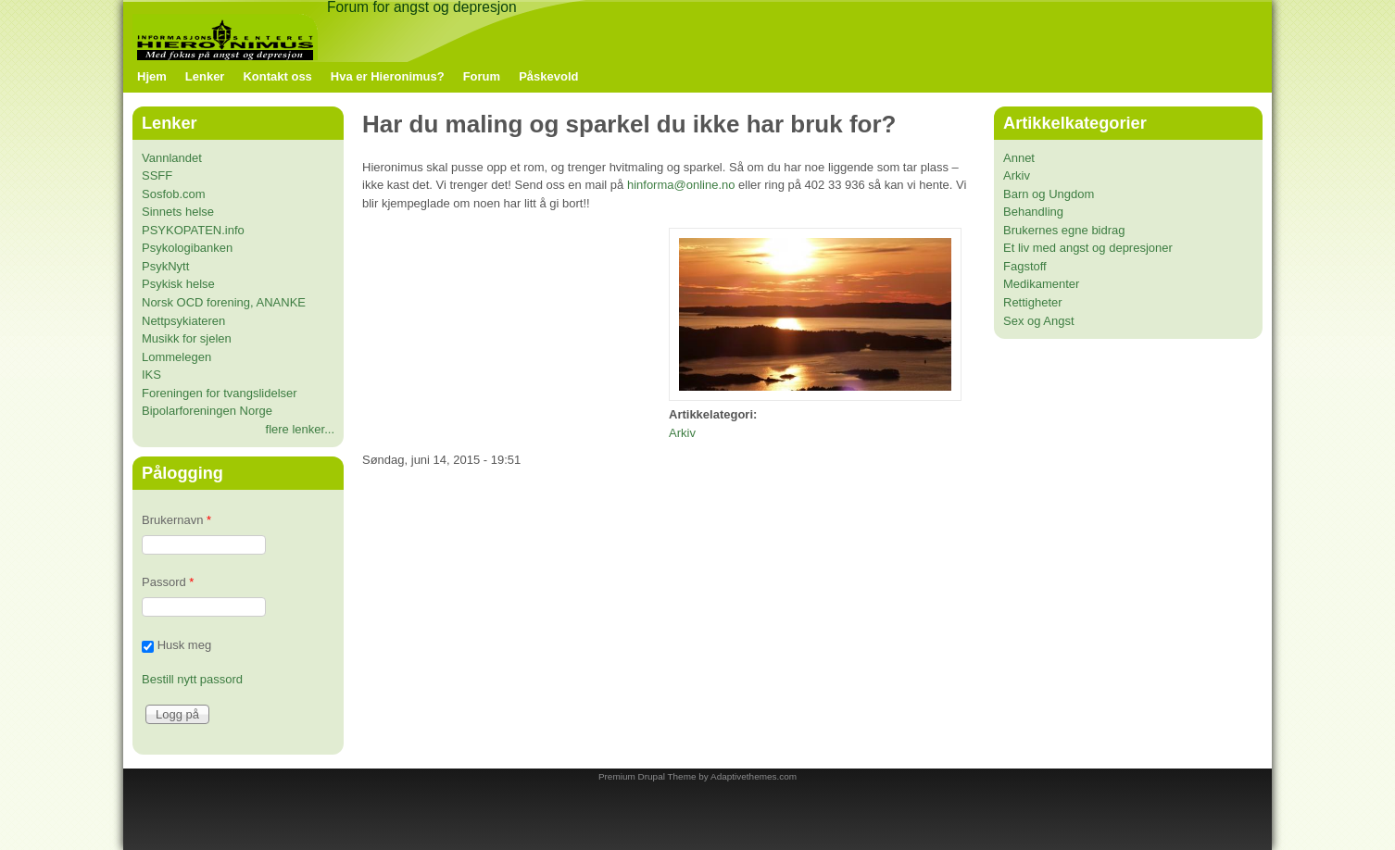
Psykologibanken (187, 248)
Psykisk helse (178, 284)
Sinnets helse (178, 212)
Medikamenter (1041, 284)
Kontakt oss (277, 76)
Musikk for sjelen (187, 338)
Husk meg (184, 646)
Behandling (1033, 212)
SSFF (157, 175)
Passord (168, 582)
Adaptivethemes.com (753, 776)
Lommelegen (176, 357)
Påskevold (548, 76)
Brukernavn (176, 520)
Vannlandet (172, 158)
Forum (481, 76)
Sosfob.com (174, 194)
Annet (1019, 158)
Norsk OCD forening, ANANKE (224, 302)
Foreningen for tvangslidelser (219, 393)
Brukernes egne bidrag (1064, 230)
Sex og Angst (1039, 321)
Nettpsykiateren (183, 321)
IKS (151, 374)
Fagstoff (1025, 266)
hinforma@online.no (681, 185)
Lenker (205, 76)
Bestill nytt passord (192, 679)
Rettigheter (1032, 302)
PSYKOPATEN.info (193, 230)
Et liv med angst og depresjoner (1088, 248)
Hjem (152, 76)
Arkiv (682, 433)
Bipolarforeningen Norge (207, 411)
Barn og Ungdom (1048, 194)
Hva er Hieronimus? (388, 76)
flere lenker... (300, 429)
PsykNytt (165, 266)
